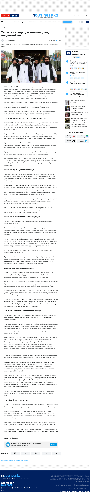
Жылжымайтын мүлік (52, 22)
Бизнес (16, 22)
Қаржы (24, 22)
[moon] (84, 22)
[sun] (79, 22)
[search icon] (87, 15)
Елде (41, 22)
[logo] (45, 16)
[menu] (2, 22)
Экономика (33, 22)
